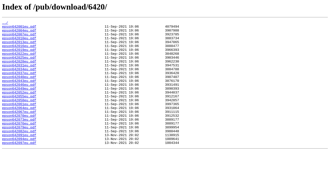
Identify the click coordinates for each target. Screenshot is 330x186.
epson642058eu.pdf (19, 116)
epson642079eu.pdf (19, 148)
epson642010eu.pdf (19, 42)
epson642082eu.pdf (19, 153)
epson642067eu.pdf (19, 130)
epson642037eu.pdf (19, 83)
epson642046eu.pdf (19, 97)
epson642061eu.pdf (19, 121)
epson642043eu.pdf (19, 93)
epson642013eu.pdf (19, 46)
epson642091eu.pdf (19, 158)
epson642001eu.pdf (19, 28)
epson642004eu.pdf (19, 32)
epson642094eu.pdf (19, 162)
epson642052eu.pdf (19, 107)
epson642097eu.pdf (19, 167)
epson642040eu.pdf (19, 88)
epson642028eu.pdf (19, 69)
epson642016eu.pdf (19, 51)
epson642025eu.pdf (19, 65)
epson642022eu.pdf (19, 60)
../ (5, 23)
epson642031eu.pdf (19, 74)
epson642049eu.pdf (19, 102)
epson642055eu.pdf (19, 111)
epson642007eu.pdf (19, 37)
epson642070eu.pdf (19, 135)
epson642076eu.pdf (19, 144)
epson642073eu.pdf (19, 139)
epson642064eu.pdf (19, 125)
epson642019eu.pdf (19, 55)
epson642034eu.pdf (19, 79)
